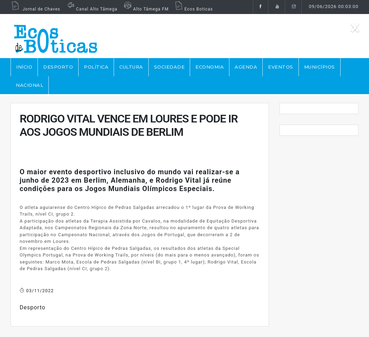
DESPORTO (58, 67)
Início (24, 67)
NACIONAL (29, 85)
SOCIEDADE (169, 67)
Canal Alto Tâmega (92, 9)
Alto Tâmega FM (145, 9)
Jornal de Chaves (35, 9)
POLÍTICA (96, 67)
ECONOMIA (209, 67)
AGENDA (246, 67)
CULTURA (131, 67)
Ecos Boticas (193, 9)
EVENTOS (280, 67)
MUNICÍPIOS (319, 67)
